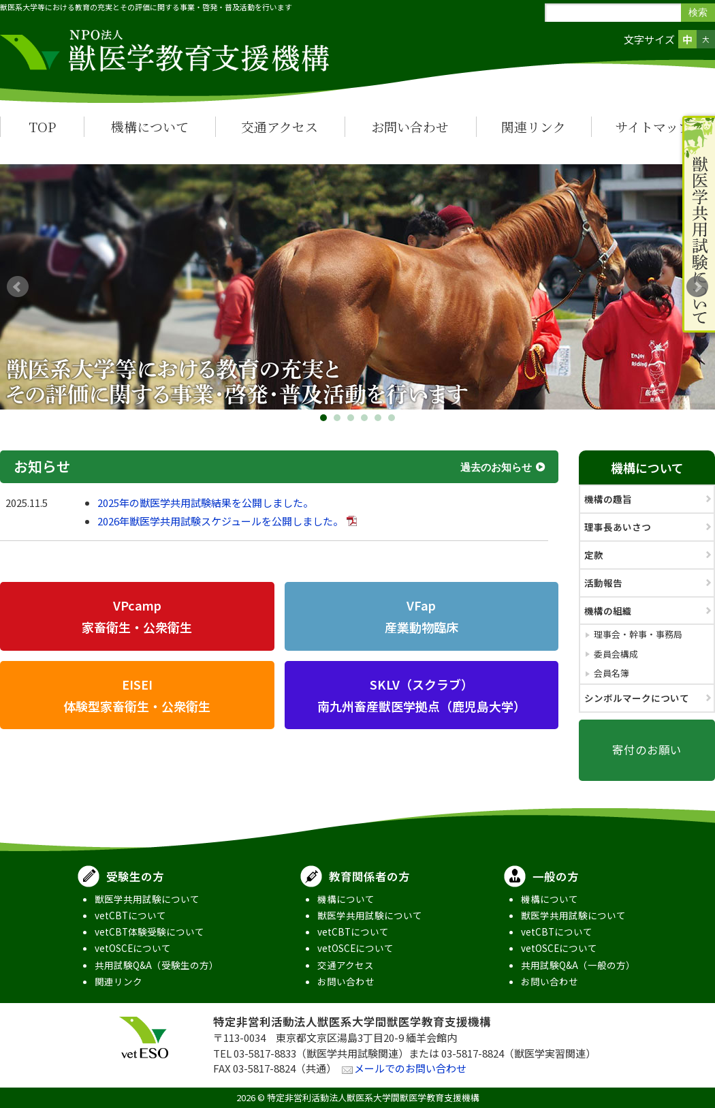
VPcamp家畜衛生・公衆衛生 (137, 616)
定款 (593, 554)
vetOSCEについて (133, 948)
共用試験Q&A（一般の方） (578, 965)
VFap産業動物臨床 (421, 616)
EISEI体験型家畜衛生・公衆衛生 (136, 695)
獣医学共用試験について (147, 899)
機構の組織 (608, 610)
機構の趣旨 (608, 499)
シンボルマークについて (636, 698)
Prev (18, 287)
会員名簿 (611, 672)
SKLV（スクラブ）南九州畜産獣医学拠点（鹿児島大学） (421, 695)
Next (697, 287)
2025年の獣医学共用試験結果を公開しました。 (205, 502)
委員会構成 (616, 653)
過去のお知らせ (496, 466)
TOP (42, 126)
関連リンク (533, 126)
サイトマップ (653, 126)
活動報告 (603, 582)
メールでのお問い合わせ (410, 1068)
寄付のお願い (647, 749)
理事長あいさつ (617, 527)
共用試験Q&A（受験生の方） (157, 965)
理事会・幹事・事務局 (638, 634)
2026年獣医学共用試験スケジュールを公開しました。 (220, 521)
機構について (150, 126)
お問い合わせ (410, 126)
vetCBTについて (130, 915)
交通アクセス (279, 126)
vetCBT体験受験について (149, 931)
